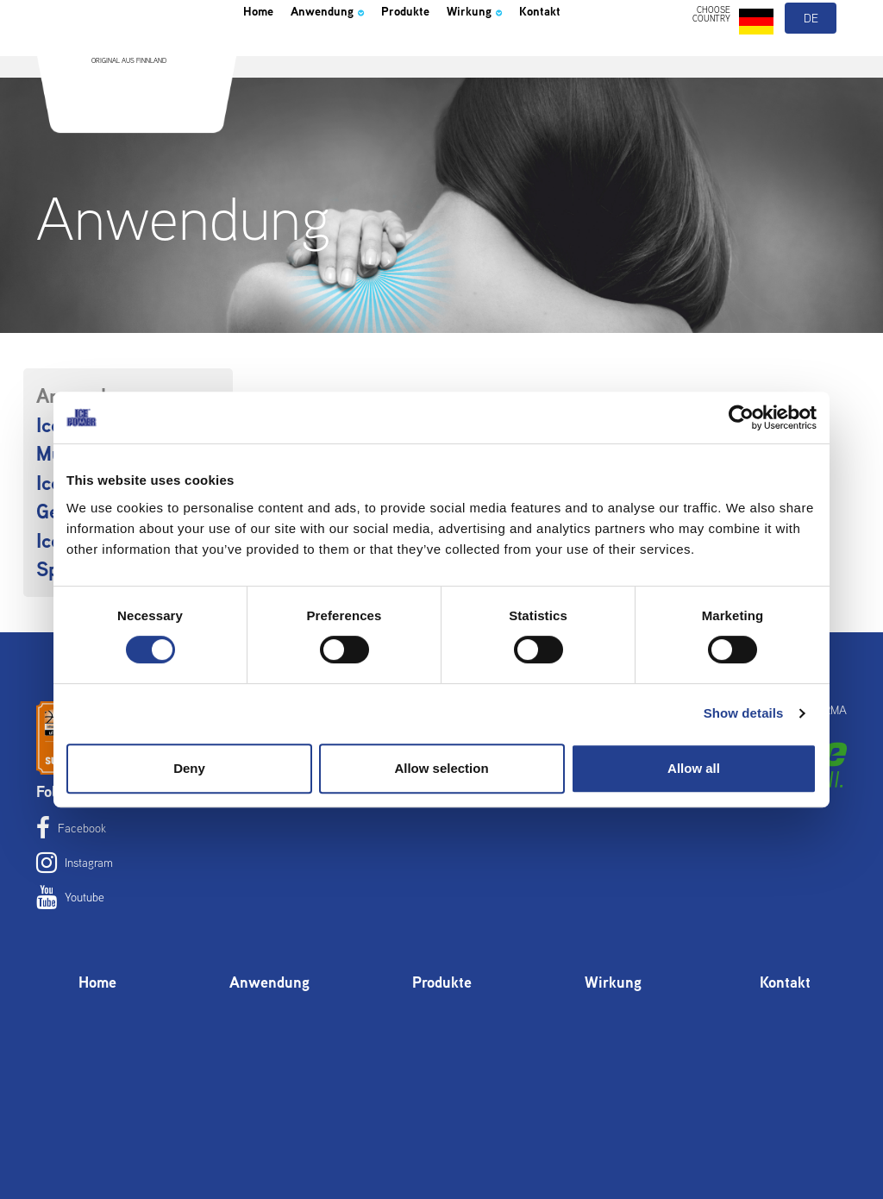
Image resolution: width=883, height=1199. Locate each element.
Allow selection (441, 768)
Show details (744, 713)
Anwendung (350, 55)
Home (264, 55)
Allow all (693, 768)
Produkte (448, 55)
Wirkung (534, 55)
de (812, 58)
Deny (189, 768)
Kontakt (614, 55)
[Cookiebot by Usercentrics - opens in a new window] (741, 417)
